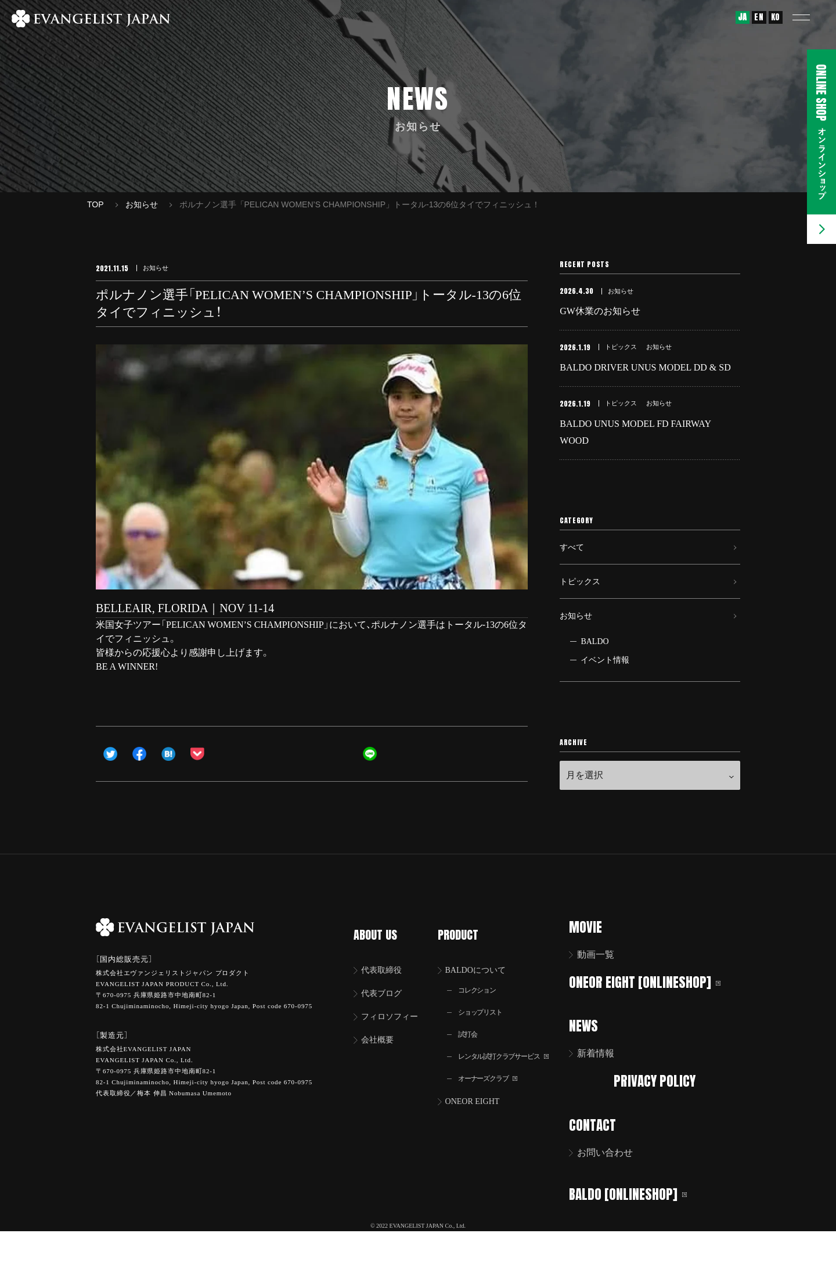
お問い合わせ (612, 1181)
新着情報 (603, 1083)
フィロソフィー (394, 1034)
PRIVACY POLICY (658, 1110)
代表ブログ (385, 1010)
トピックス (583, 603)
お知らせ (578, 643)
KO (775, 17)
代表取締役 (385, 985)
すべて (574, 563)
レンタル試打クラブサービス (512, 1076)
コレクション (482, 1006)
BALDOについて (482, 985)
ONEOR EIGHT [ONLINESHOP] (652, 1012)
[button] (810, 17)
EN (758, 17)
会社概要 (380, 1058)
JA (742, 17)
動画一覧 (603, 985)
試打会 (471, 1053)
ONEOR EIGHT (479, 1123)
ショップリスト (485, 1030)
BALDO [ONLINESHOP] (635, 1222)
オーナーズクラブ (494, 1099)
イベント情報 (605, 690)
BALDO (594, 672)
